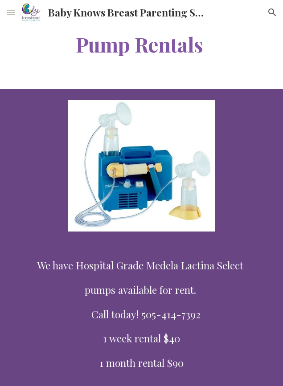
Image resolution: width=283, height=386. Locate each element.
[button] (10, 12)
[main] (141, 44)
